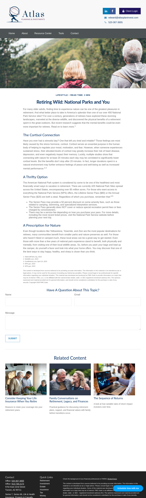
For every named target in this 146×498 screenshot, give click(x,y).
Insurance (44, 489)
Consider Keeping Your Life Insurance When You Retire (21, 400)
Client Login (130, 11)
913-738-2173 (18, 484)
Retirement (45, 480)
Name (8, 294)
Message (10, 313)
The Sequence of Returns (108, 398)
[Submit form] (12, 338)
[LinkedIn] (106, 11)
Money (43, 495)
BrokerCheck (112, 479)
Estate (43, 486)
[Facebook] (112, 11)
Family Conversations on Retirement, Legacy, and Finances (68, 400)
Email (77, 294)
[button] (11, 33)
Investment (45, 483)
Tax (41, 492)
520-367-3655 (18, 481)
